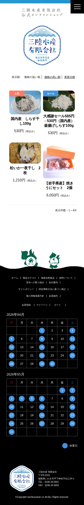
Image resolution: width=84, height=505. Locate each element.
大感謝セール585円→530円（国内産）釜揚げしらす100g (58, 120)
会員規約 (53, 296)
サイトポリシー (26, 289)
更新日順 (69, 77)
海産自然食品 (47, 278)
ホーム (14, 278)
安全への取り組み (35, 282)
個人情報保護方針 (35, 296)
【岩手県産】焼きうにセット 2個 (59, 185)
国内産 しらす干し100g (25, 121)
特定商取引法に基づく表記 (52, 289)
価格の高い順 (52, 77)
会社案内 (53, 282)
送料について (66, 278)
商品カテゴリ (29, 278)
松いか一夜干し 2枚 (25, 170)
